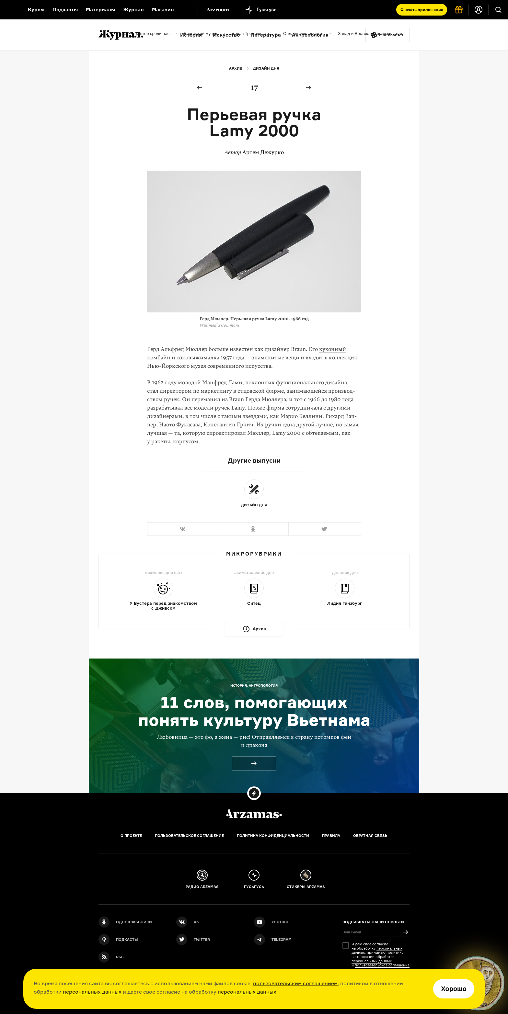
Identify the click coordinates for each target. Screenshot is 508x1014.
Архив (235, 68)
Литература (266, 35)
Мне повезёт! (392, 35)
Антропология (310, 35)
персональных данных (92, 991)
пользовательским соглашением (295, 983)
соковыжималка (198, 357)
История (191, 35)
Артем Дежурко (263, 152)
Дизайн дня (266, 68)
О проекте (131, 835)
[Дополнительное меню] (185, 9)
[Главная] (254, 813)
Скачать (421, 9)
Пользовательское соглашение (189, 835)
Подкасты (65, 9)
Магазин (163, 9)
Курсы (36, 9)
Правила (331, 835)
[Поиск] (498, 9)
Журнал (133, 9)
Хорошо (454, 988)
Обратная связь (370, 835)
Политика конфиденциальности (273, 835)
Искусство (226, 35)
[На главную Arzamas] (9, 9)
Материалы (100, 9)
